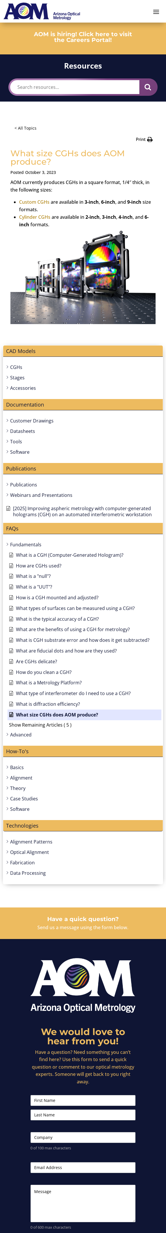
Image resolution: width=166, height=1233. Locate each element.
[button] (144, 139)
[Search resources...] (75, 87)
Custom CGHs (34, 202)
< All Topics (25, 128)
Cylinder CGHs (34, 217)
